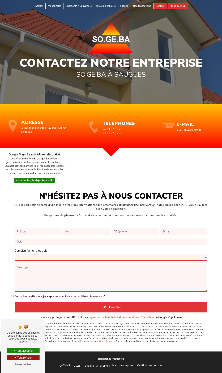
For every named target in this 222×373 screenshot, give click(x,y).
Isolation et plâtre (106, 6)
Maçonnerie (54, 6)
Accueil (39, 6)
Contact (160, 6)
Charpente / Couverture (79, 6)
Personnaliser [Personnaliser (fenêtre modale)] (23, 364)
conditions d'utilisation (140, 313)
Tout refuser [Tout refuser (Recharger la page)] (23, 357)
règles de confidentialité (103, 313)
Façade (124, 6)
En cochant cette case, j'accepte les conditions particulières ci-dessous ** (60, 292)
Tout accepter (23, 350)
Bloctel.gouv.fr (106, 337)
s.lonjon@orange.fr (189, 125)
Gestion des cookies (150, 365)
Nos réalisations (142, 6)
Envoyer (115, 303)
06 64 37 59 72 (177, 6)
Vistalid (66, 365)
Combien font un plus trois (31, 246)
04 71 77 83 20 (112, 136)
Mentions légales (122, 365)
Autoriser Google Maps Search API (34, 180)
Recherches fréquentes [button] (111, 358)
